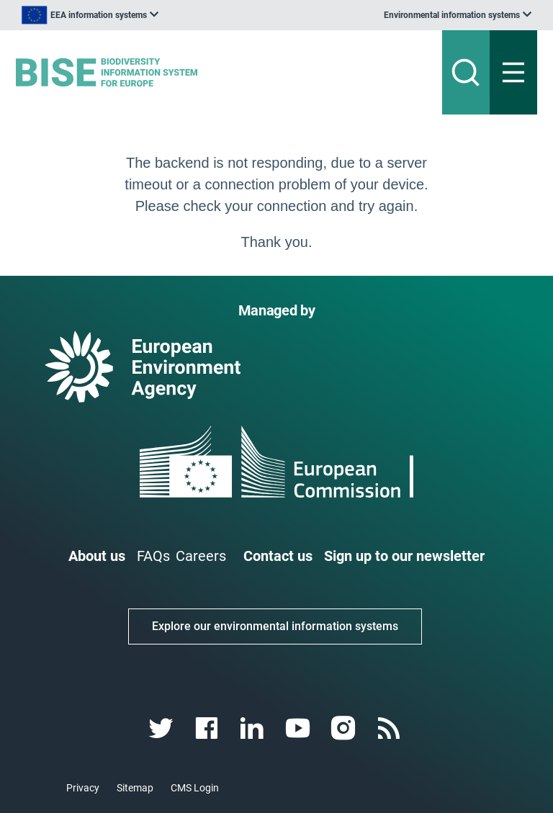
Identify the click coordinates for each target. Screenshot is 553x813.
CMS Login (195, 788)
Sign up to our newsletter (404, 556)
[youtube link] (299, 728)
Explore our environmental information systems (275, 626)
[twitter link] (162, 728)
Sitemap (135, 788)
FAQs (153, 556)
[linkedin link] (253, 728)
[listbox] (90, 15)
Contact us (278, 556)
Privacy (82, 788)
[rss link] (390, 728)
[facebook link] (208, 728)
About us (96, 556)
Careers (201, 556)
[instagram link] (344, 728)
